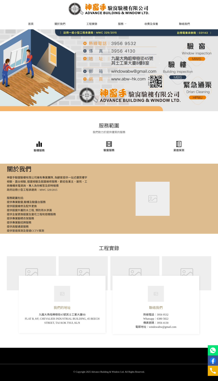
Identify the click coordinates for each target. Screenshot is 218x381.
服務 (120, 24)
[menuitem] (31, 24)
